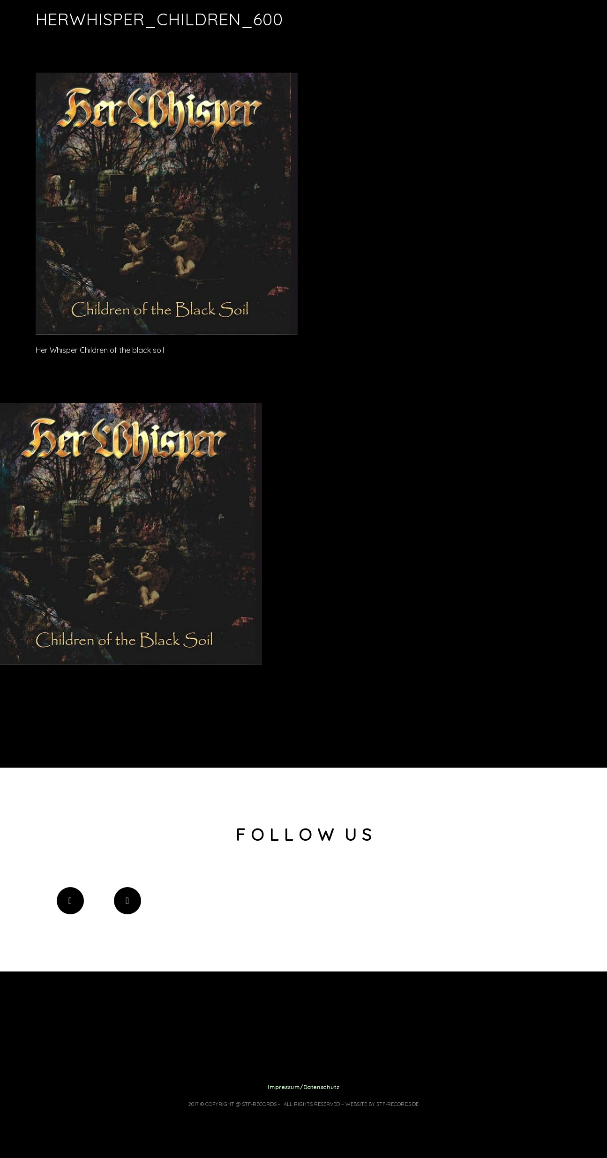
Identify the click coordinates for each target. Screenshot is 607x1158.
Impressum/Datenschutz (304, 1087)
